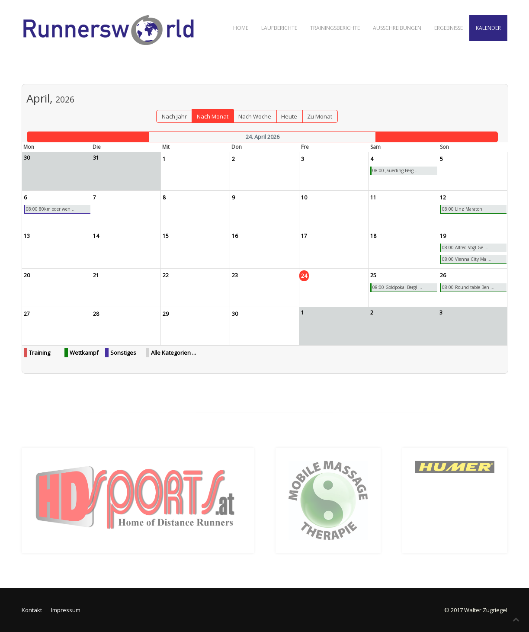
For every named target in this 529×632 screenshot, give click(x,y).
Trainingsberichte (335, 28)
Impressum (65, 610)
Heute (289, 116)
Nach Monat (212, 116)
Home (240, 28)
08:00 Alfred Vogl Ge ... (465, 247)
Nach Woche (254, 116)
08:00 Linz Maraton (462, 209)
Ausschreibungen (397, 28)
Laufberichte (279, 28)
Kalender (488, 28)
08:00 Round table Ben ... (468, 287)
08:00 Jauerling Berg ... (395, 170)
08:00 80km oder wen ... (51, 209)
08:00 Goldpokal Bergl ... (397, 287)
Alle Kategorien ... (173, 352)
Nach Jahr (174, 116)
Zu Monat (319, 116)
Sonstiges (123, 352)
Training (39, 352)
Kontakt (32, 610)
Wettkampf (84, 352)
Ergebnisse (448, 28)
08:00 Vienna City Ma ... (466, 259)
